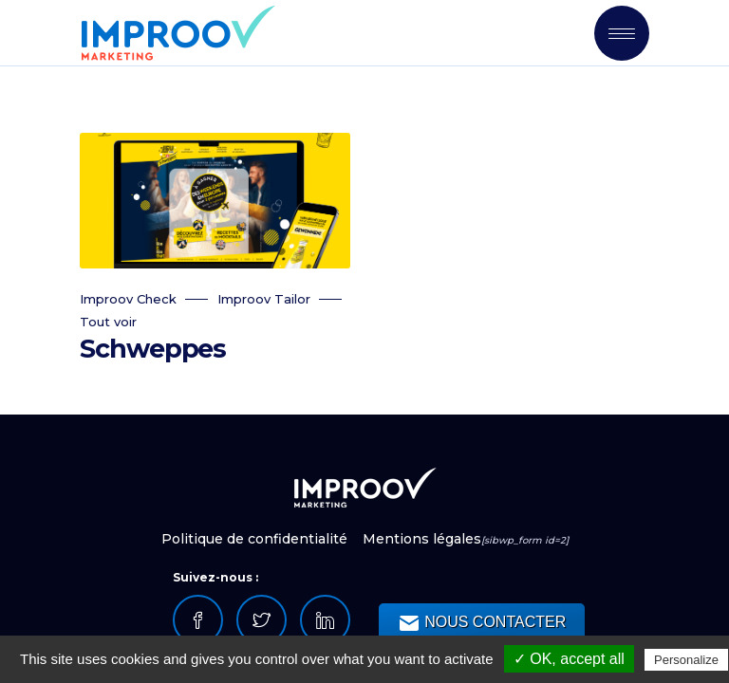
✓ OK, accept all (569, 659)
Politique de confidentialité (256, 538)
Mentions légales (422, 538)
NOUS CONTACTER (482, 623)
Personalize (686, 660)
